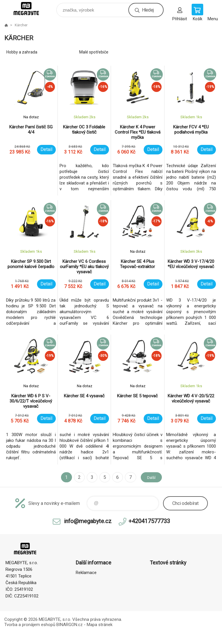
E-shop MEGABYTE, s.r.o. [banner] (30, 8)
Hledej (147, 10)
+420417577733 (149, 521)
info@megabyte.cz (88, 521)
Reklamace (86, 572)
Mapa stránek (99, 624)
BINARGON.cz (69, 624)
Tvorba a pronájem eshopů (29, 624)
